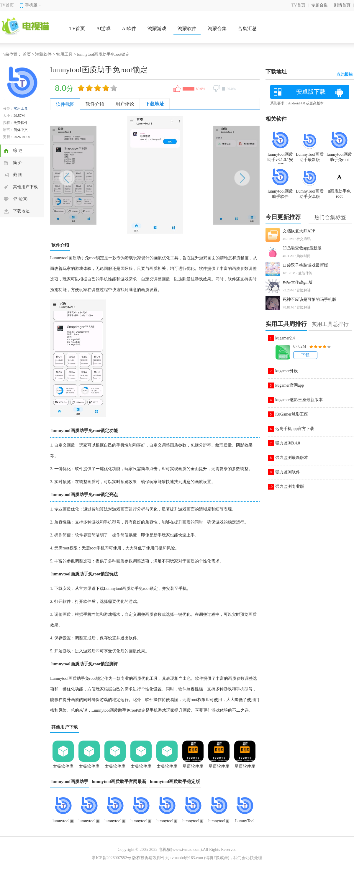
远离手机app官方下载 (294, 428)
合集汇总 (247, 28)
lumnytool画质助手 (69, 781)
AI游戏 (103, 28)
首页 (27, 54)
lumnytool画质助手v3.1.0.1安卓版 (63, 823)
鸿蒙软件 (187, 28)
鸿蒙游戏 (157, 28)
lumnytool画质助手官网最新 (119, 781)
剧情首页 (342, 5)
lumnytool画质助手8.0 (115, 823)
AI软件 (129, 28)
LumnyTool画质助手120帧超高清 (245, 823)
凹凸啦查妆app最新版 (302, 248)
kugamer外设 (286, 371)
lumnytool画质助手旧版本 (89, 823)
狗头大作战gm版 (298, 282)
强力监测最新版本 (291, 457)
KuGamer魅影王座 (291, 414)
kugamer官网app (289, 385)
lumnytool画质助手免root (339, 154)
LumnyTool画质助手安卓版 (310, 191)
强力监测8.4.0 (287, 443)
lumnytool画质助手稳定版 (175, 781)
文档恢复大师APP (299, 231)
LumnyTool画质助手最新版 (310, 154)
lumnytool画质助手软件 (219, 823)
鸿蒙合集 (217, 28)
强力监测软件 (287, 472)
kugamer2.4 (285, 338)
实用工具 (64, 54)
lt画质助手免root (339, 191)
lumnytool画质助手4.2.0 (167, 823)
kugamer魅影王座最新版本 (299, 400)
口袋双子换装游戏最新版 (305, 265)
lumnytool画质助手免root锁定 (141, 823)
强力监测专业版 (289, 486)
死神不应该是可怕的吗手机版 (309, 299)
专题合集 (319, 5)
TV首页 (7, 5)
